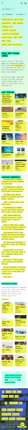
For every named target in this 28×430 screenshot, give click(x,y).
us (3, 403)
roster (8, 392)
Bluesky (5, 419)
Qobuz (4, 410)
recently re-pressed (10, 34)
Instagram (11, 410)
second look (7, 37)
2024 (20, 37)
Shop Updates (17, 23)
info (16, 396)
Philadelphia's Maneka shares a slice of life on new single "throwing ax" (12, 189)
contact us (14, 403)
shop (14, 392)
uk (6, 403)
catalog (5, 396)
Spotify (19, 410)
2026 (9, 41)
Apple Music (6, 414)
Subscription (7, 19)
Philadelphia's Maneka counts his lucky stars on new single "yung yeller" (12, 210)
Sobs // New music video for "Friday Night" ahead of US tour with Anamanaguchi (13, 227)
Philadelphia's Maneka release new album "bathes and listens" (12, 182)
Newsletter (6, 23)
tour (19, 392)
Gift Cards (18, 19)
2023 (15, 37)
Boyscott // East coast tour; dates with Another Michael (12, 262)
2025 (3, 41)
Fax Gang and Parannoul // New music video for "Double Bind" (13, 244)
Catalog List (7, 27)
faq (21, 403)
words (11, 396)
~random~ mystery (9, 30)
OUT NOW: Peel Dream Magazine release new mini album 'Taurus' (12, 197)
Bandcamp (16, 414)
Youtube (12, 419)
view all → (7, 277)
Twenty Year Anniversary (12, 44)
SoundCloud (21, 419)
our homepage (16, 65)
